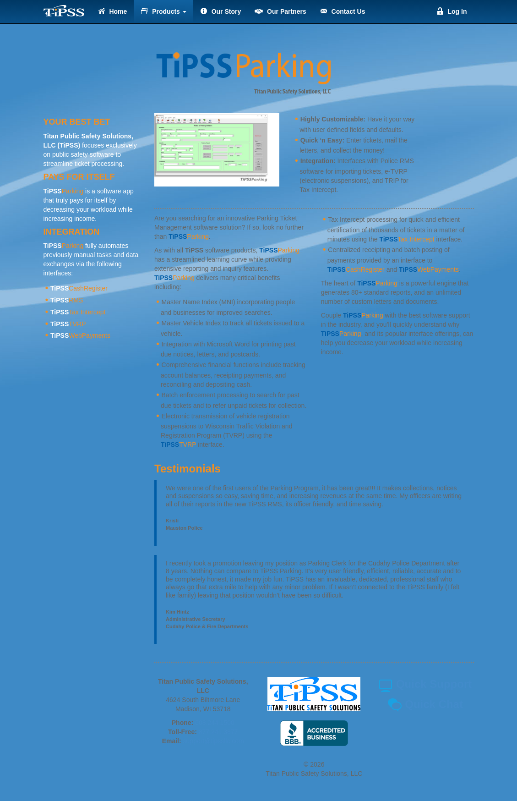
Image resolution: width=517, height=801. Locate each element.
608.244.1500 (214, 722)
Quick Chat (425, 704)
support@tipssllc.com (213, 741)
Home (112, 11)
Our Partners (280, 11)
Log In (451, 11)
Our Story (220, 11)
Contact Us (342, 11)
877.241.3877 (218, 731)
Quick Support (425, 684)
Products (163, 11)
